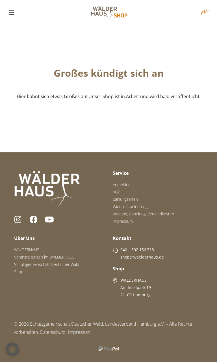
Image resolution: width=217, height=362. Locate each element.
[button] (12, 349)
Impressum (79, 332)
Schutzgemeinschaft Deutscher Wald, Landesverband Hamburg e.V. (97, 324)
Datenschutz (52, 332)
